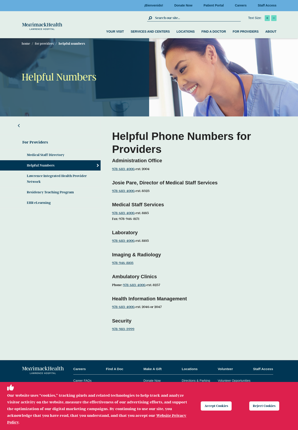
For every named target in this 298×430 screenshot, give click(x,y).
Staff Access (267, 5)
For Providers (246, 31)
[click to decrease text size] (274, 18)
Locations (185, 31)
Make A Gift (153, 369)
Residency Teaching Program (50, 192)
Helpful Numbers (41, 165)
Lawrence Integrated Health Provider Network (57, 179)
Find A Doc (114, 369)
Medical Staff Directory (45, 155)
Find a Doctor (213, 31)
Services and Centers (150, 31)
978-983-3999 (123, 329)
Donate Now (184, 5)
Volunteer (225, 369)
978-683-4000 (123, 169)
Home (26, 43)
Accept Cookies (217, 406)
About (271, 31)
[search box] (197, 18)
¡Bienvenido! (155, 5)
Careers (242, 5)
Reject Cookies (266, 406)
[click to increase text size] (267, 18)
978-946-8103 (122, 263)
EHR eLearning (39, 203)
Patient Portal (215, 5)
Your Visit (115, 31)
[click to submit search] (150, 18)
